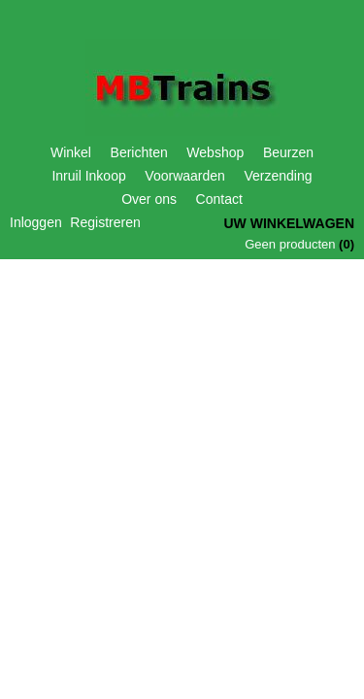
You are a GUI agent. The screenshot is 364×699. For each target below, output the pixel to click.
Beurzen (288, 152)
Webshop (215, 152)
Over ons (149, 199)
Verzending (278, 175)
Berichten (139, 152)
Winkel (70, 152)
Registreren (105, 222)
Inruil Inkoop (88, 175)
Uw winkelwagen (288, 223)
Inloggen (36, 222)
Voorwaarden (185, 175)
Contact (219, 199)
